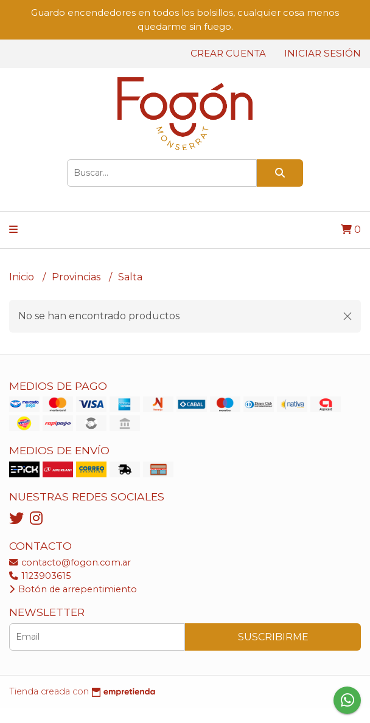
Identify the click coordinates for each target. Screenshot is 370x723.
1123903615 (40, 575)
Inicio (23, 277)
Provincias (77, 277)
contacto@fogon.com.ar (70, 562)
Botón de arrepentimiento (73, 589)
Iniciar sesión (322, 53)
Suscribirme (273, 637)
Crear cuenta (228, 53)
